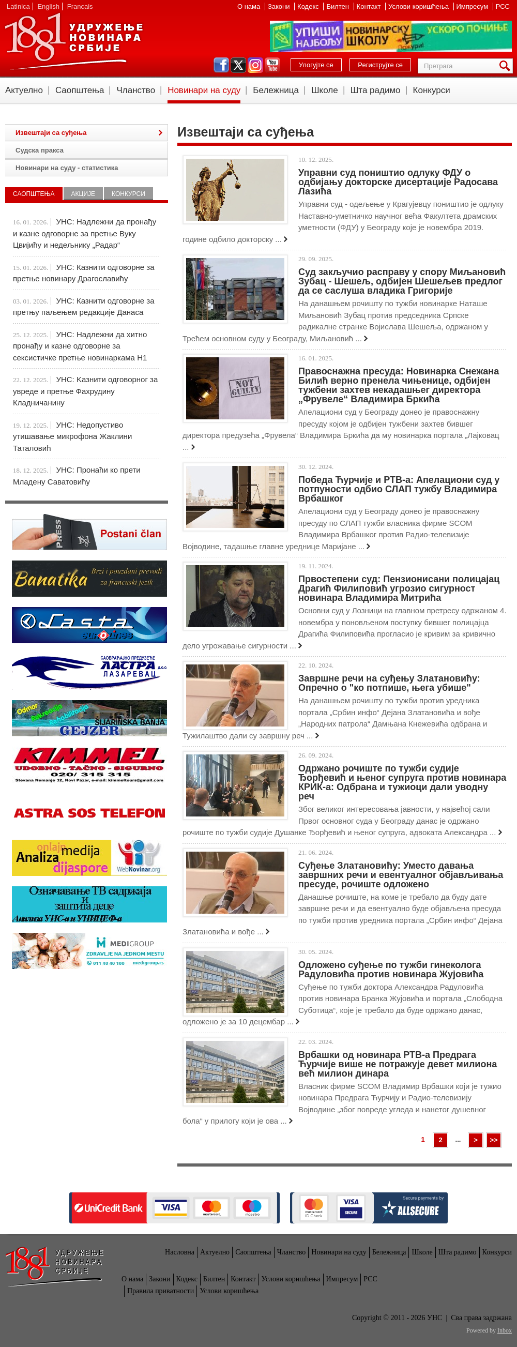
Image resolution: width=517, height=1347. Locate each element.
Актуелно (24, 90)
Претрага (506, 66)
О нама (249, 6)
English (48, 6)
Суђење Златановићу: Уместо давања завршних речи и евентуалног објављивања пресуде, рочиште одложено (400, 874)
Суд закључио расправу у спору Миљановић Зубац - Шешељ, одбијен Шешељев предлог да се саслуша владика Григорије (402, 281)
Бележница (276, 90)
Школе (324, 90)
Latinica (18, 6)
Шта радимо (376, 90)
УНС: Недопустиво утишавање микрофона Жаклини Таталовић (72, 436)
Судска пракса (40, 150)
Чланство (135, 90)
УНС (73, 41)
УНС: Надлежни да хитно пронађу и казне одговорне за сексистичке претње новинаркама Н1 (80, 346)
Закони (280, 6)
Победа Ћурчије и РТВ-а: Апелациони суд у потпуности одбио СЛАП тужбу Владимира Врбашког (398, 489)
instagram (255, 65)
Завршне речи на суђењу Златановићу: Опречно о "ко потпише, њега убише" (389, 683)
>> (493, 1140)
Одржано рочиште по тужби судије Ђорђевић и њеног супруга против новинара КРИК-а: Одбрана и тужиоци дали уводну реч (402, 782)
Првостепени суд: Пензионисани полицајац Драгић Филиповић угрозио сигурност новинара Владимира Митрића (398, 588)
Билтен (338, 6)
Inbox (504, 1330)
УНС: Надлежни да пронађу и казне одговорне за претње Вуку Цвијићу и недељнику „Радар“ (84, 233)
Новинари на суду (204, 90)
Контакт (370, 6)
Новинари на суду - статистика (67, 167)
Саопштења (79, 90)
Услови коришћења (419, 6)
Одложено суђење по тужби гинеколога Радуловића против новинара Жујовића (390, 969)
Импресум (473, 6)
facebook (221, 65)
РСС (503, 6)
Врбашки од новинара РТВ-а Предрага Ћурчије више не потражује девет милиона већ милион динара (397, 1064)
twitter (238, 65)
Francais (80, 6)
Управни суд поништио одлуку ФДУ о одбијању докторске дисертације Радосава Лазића (398, 182)
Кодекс (309, 6)
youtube (272, 65)
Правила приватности (160, 1291)
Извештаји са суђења (51, 132)
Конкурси (431, 90)
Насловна (179, 1252)
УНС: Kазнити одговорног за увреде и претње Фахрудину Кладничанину (85, 391)
